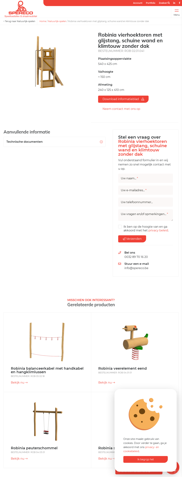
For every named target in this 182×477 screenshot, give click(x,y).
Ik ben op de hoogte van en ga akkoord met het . (146, 228)
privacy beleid (158, 230)
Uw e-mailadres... (133, 190)
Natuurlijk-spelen (57, 21)
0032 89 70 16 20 (136, 257)
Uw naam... (129, 178)
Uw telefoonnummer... (137, 202)
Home (42, 21)
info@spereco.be (136, 268)
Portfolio (150, 3)
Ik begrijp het (145, 459)
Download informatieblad (123, 99)
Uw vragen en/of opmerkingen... (144, 214)
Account (137, 3)
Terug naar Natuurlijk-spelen (19, 21)
